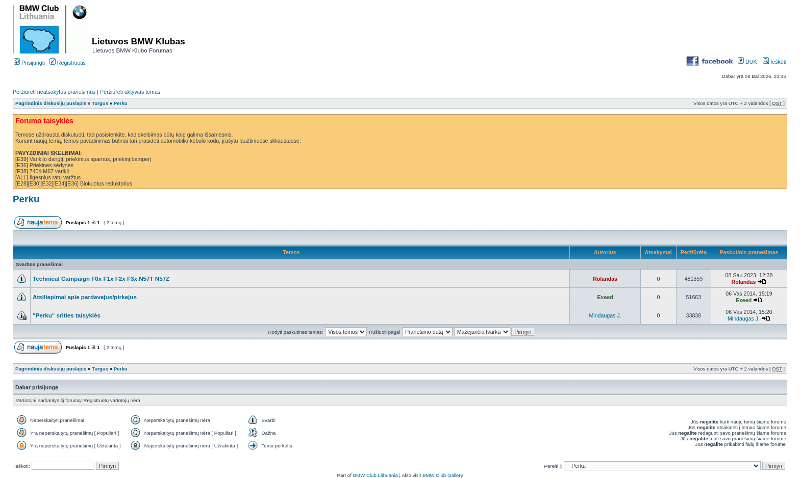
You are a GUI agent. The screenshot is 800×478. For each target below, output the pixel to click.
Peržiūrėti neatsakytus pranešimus (54, 92)
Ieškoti (774, 62)
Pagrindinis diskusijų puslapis (50, 103)
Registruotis (67, 63)
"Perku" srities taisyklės (67, 315)
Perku (121, 103)
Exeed (605, 297)
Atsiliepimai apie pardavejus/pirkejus (85, 297)
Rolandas (605, 279)
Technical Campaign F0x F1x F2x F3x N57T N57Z (101, 278)
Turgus (100, 103)
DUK (747, 62)
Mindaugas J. (605, 315)
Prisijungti (29, 63)
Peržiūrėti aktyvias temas (130, 92)
